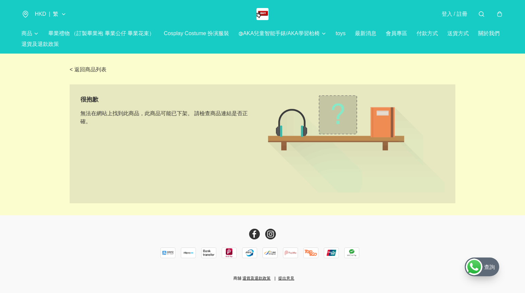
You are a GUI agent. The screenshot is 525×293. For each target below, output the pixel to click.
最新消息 (365, 33)
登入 (454, 14)
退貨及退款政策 (40, 44)
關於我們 (489, 33)
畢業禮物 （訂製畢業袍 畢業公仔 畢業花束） (101, 33)
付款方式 (427, 33)
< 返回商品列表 (88, 69)
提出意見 (286, 278)
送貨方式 (458, 33)
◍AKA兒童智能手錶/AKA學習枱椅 (278, 33)
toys (341, 33)
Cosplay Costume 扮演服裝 (196, 33)
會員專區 (396, 33)
